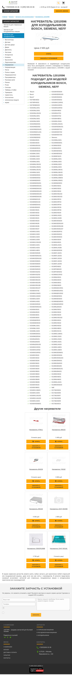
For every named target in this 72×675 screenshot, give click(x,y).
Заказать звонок (62, 11)
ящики (7, 102)
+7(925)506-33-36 (13, 7)
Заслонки (8, 52)
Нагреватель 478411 (36, 429)
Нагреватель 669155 (59, 429)
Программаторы (10, 77)
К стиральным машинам (45, 630)
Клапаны (8, 57)
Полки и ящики (10, 72)
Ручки (7, 85)
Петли (7, 70)
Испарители (9, 54)
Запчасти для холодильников (24, 16)
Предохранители (10, 75)
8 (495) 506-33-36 (28, 7)
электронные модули (12, 100)
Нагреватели (9, 65)
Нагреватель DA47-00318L (58, 549)
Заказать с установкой (48, 58)
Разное (7, 82)
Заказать (36, 614)
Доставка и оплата (10, 653)
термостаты (9, 95)
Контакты (7, 658)
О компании (8, 647)
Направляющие (10, 67)
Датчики (7, 42)
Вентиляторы (9, 39)
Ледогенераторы (10, 62)
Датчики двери (10, 44)
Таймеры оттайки (10, 90)
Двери (7, 47)
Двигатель (8, 49)
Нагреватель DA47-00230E (59, 509)
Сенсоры (8, 87)
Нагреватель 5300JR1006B (36, 549)
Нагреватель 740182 (59, 469)
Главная (4, 16)
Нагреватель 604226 (36, 469)
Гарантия (7, 656)
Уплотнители (9, 97)
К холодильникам (43, 636)
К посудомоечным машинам (47, 633)
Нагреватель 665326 (36, 509)
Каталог (11, 16)
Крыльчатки (9, 59)
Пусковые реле (10, 80)
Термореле (8, 92)
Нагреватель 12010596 (42, 16)
